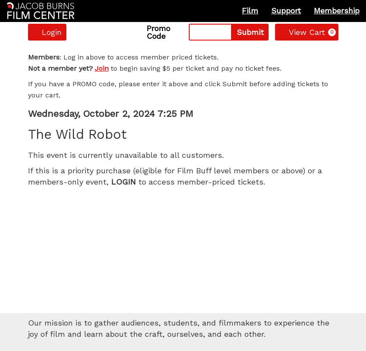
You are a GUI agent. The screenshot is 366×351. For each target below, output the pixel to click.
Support (286, 10)
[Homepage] (40, 11)
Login (47, 32)
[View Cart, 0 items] (306, 32)
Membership (337, 10)
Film (250, 10)
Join (102, 68)
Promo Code (158, 32)
